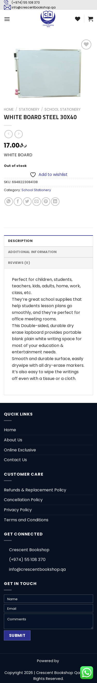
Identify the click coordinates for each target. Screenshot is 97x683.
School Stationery (62, 109)
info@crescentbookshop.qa (34, 7)
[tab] (48, 240)
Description (20, 241)
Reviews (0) (19, 263)
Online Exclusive (20, 450)
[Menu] (7, 19)
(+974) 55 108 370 (26, 2)
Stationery (29, 109)
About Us (13, 440)
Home (9, 109)
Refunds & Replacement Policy (35, 490)
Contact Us (15, 460)
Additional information (32, 252)
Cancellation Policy (23, 500)
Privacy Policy (18, 510)
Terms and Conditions (26, 520)
